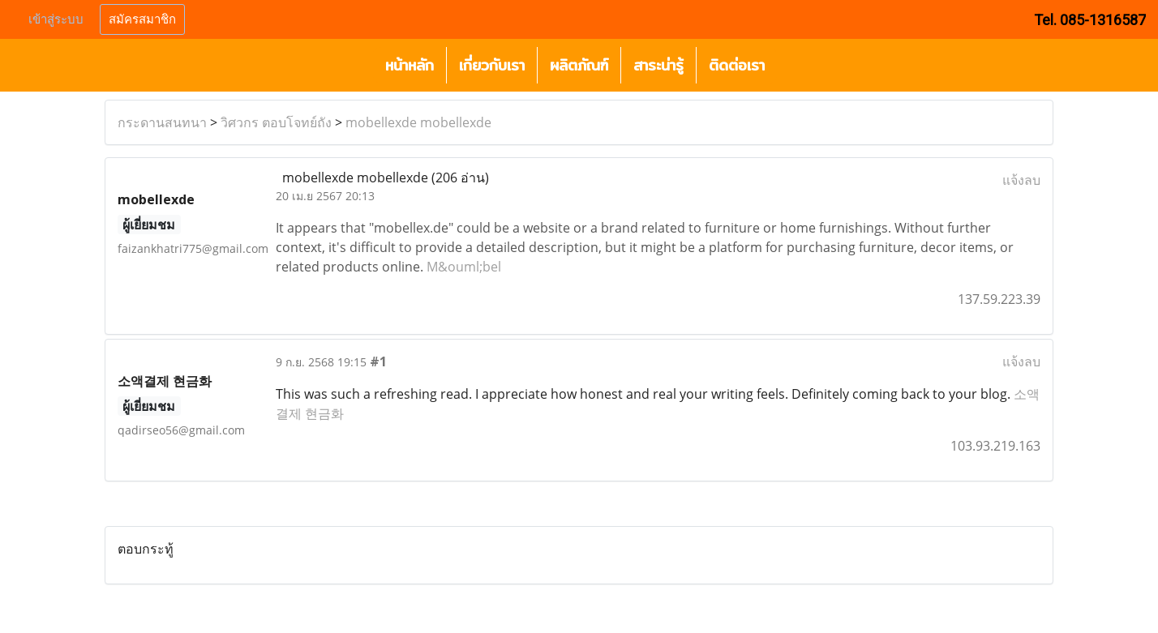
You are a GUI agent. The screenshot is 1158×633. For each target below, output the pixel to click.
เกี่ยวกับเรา (492, 65)
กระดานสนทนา (162, 122)
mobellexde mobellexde (418, 122)
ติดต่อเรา (737, 65)
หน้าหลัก (409, 65)
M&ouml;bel (464, 267)
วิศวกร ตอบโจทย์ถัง (276, 122)
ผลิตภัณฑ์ (579, 65)
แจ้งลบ (1021, 180)
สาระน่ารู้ (658, 65)
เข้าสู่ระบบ (56, 19)
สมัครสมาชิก (142, 19)
